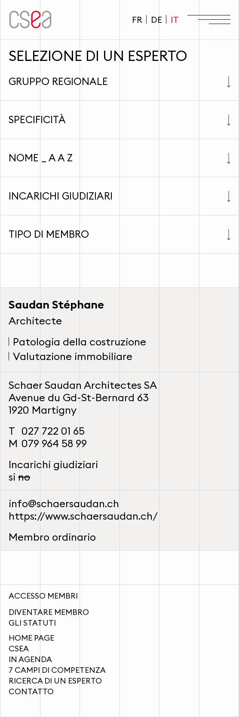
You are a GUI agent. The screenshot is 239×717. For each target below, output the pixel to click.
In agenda (30, 659)
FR (137, 19)
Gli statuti (32, 623)
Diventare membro (49, 612)
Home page (31, 638)
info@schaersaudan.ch (64, 503)
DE (156, 19)
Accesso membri (43, 596)
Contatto (31, 691)
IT (175, 19)
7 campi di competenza (57, 670)
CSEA (19, 648)
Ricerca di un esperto (55, 681)
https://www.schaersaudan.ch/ (83, 515)
